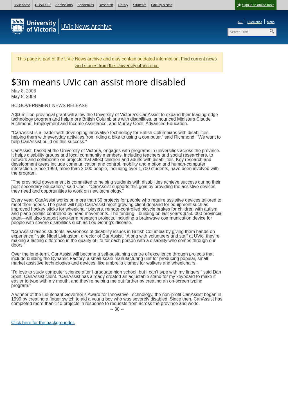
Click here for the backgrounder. (43, 322)
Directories (255, 22)
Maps (270, 22)
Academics (85, 5)
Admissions (64, 5)
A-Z (240, 22)
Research (106, 5)
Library (123, 5)
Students (139, 5)
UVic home (22, 5)
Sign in (258, 5)
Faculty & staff (161, 5)
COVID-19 (42, 5)
